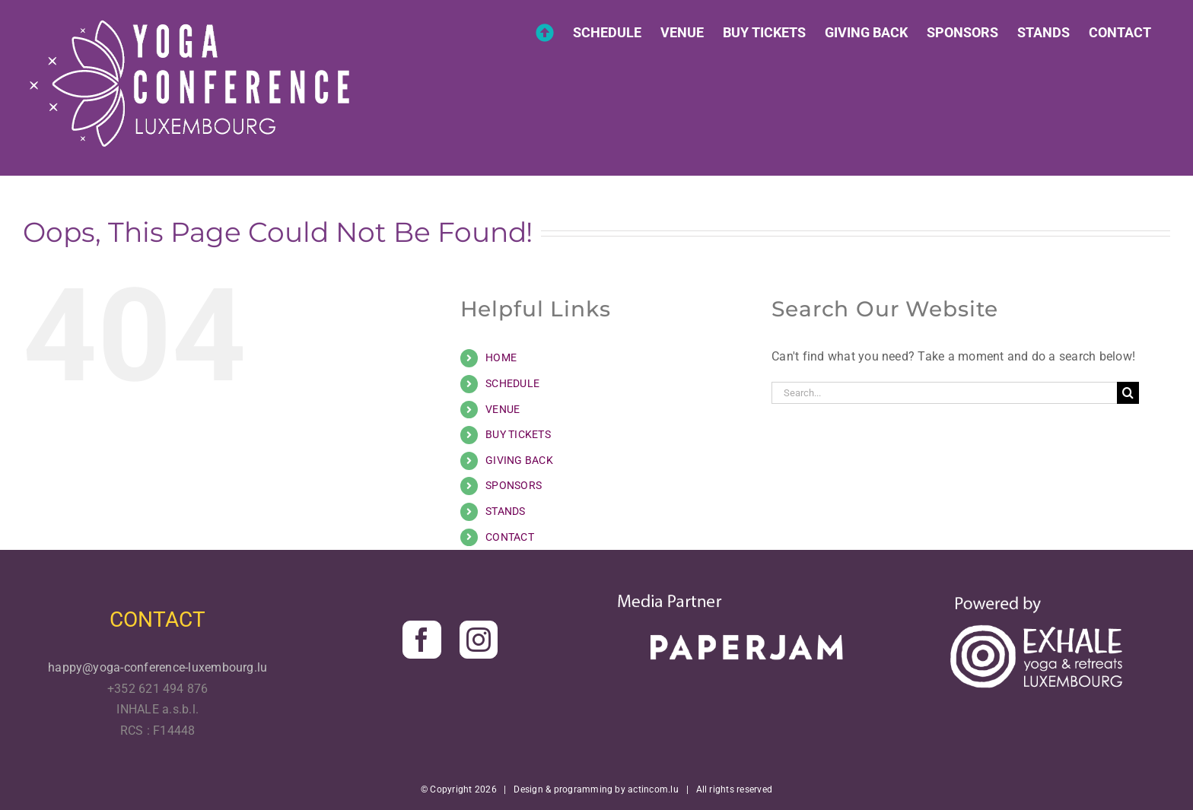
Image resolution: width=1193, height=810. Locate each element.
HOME (501, 357)
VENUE (502, 409)
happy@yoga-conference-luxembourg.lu (157, 667)
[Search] (1128, 393)
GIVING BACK (519, 460)
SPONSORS (513, 485)
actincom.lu (653, 789)
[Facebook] (421, 640)
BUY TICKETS (518, 434)
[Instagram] (479, 640)
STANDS (505, 511)
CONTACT (509, 537)
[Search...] (944, 393)
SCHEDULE (512, 383)
